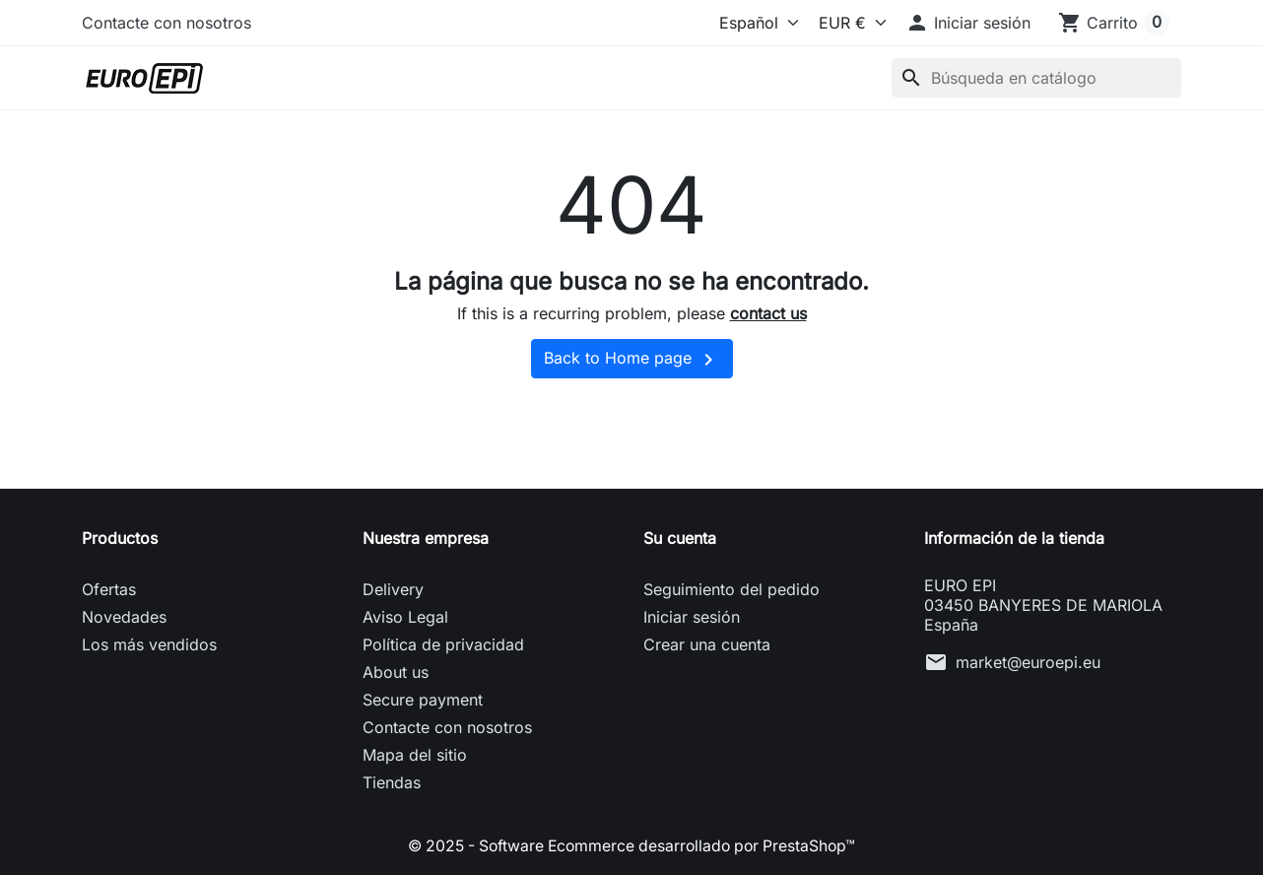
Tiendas (392, 782)
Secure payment (423, 699)
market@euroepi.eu (1028, 662)
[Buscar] (1036, 78)
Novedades (124, 617)
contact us (768, 313)
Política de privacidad (443, 644)
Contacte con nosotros (166, 23)
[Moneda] (848, 22)
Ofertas (109, 589)
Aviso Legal (405, 617)
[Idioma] (744, 22)
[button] (968, 22)
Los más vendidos (149, 644)
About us (396, 672)
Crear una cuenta (706, 644)
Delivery (393, 589)
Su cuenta (679, 538)
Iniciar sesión (691, 617)
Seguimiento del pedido (731, 589)
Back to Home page (632, 359)
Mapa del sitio (415, 755)
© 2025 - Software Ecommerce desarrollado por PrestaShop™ (631, 845)
